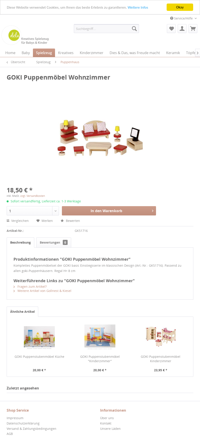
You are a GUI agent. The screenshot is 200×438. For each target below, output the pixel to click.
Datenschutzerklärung (23, 423)
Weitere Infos (138, 7)
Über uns (107, 418)
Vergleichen (18, 221)
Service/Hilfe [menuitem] (182, 18)
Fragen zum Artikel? (30, 286)
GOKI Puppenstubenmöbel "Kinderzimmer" (100, 358)
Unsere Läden (110, 428)
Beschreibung (20, 242)
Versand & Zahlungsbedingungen (31, 428)
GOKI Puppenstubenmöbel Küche (39, 356)
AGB (10, 434)
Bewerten (70, 221)
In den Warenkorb (122, 210)
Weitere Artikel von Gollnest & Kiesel (42, 291)
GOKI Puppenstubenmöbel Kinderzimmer (160, 358)
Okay (180, 7)
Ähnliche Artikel (22, 311)
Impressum (15, 418)
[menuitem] (106, 28)
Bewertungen (54, 242)
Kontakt (105, 423)
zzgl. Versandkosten (32, 196)
